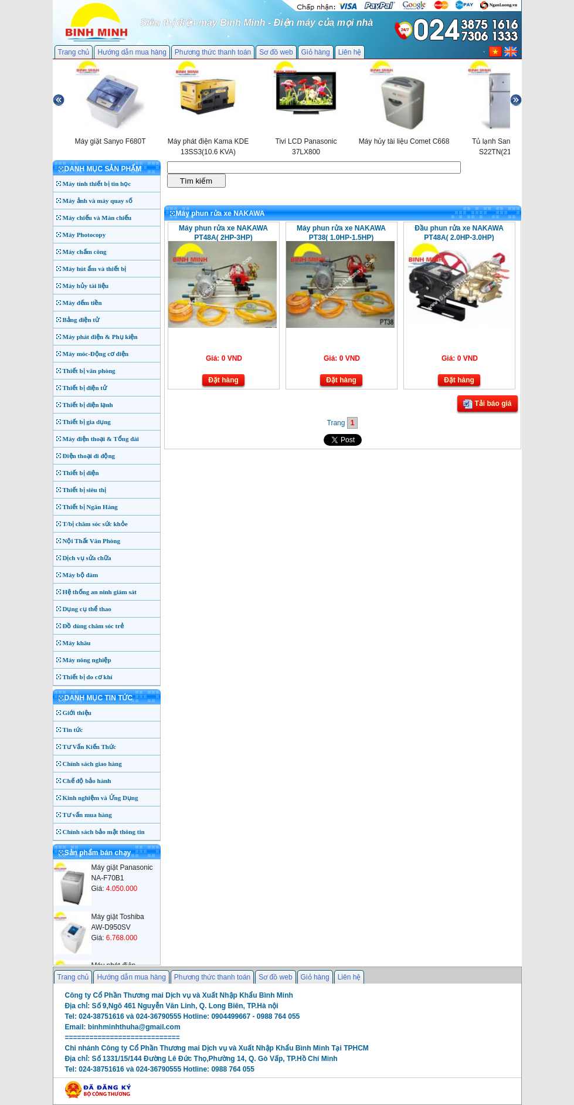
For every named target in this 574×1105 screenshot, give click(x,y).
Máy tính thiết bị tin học (97, 183)
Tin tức (73, 729)
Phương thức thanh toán (213, 52)
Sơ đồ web (276, 52)
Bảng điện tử (81, 319)
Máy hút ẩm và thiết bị (95, 268)
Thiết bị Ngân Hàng (90, 506)
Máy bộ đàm (81, 574)
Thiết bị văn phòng (89, 370)
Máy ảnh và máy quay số (98, 200)
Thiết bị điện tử (85, 387)
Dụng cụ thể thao (87, 608)
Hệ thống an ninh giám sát (100, 591)
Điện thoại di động (89, 455)
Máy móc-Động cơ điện (96, 353)
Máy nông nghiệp (87, 659)
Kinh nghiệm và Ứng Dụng (100, 797)
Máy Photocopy (84, 234)
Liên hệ (350, 52)
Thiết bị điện (81, 472)
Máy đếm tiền (82, 302)
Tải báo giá (487, 404)
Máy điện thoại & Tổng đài (101, 438)
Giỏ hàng (315, 52)
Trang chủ (74, 52)
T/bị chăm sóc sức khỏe (95, 523)
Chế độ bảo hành (87, 780)
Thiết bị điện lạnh (88, 404)
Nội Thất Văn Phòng (92, 540)
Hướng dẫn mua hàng (131, 52)
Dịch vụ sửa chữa (87, 557)
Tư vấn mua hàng (87, 814)
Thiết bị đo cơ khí (88, 676)
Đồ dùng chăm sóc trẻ (93, 625)
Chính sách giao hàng (92, 763)
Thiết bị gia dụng (87, 421)
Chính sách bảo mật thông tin (104, 831)
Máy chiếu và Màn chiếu (97, 217)
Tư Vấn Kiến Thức (89, 746)
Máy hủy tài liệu (86, 285)
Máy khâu (77, 642)
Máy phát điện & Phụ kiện (100, 336)
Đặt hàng (223, 380)
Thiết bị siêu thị (85, 489)
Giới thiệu (77, 712)
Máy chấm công (85, 251)
